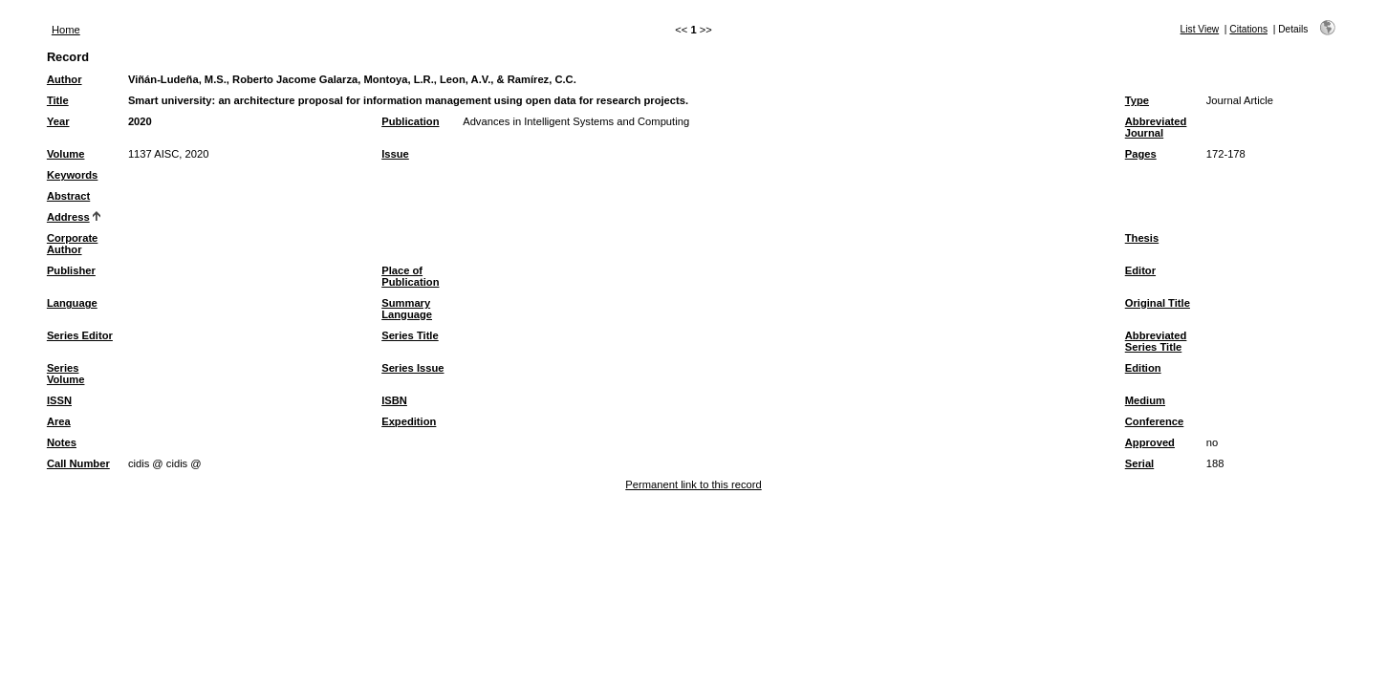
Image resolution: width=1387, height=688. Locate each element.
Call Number (78, 463)
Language (72, 303)
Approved (1150, 442)
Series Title (410, 335)
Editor (1140, 270)
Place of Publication (410, 276)
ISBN (394, 400)
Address (68, 217)
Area (59, 421)
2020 (140, 121)
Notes (61, 442)
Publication (410, 121)
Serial (1139, 463)
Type (1137, 100)
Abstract (68, 196)
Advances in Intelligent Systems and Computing (576, 121)
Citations (1248, 29)
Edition (1143, 368)
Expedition (408, 421)
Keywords (72, 175)
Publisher (71, 270)
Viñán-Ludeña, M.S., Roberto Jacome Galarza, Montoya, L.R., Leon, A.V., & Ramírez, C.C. (352, 79)
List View (1200, 29)
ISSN (59, 400)
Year (58, 121)
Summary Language (406, 308)
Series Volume (66, 373)
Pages (1141, 154)
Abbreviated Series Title (1156, 341)
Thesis (1142, 238)
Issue (395, 154)
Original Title (1157, 303)
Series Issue (412, 368)
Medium (1145, 400)
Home (66, 29)
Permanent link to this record (693, 484)
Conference (1154, 421)
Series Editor (80, 335)
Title (58, 100)
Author (64, 79)
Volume (66, 154)
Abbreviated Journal (1156, 127)
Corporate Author (72, 243)
